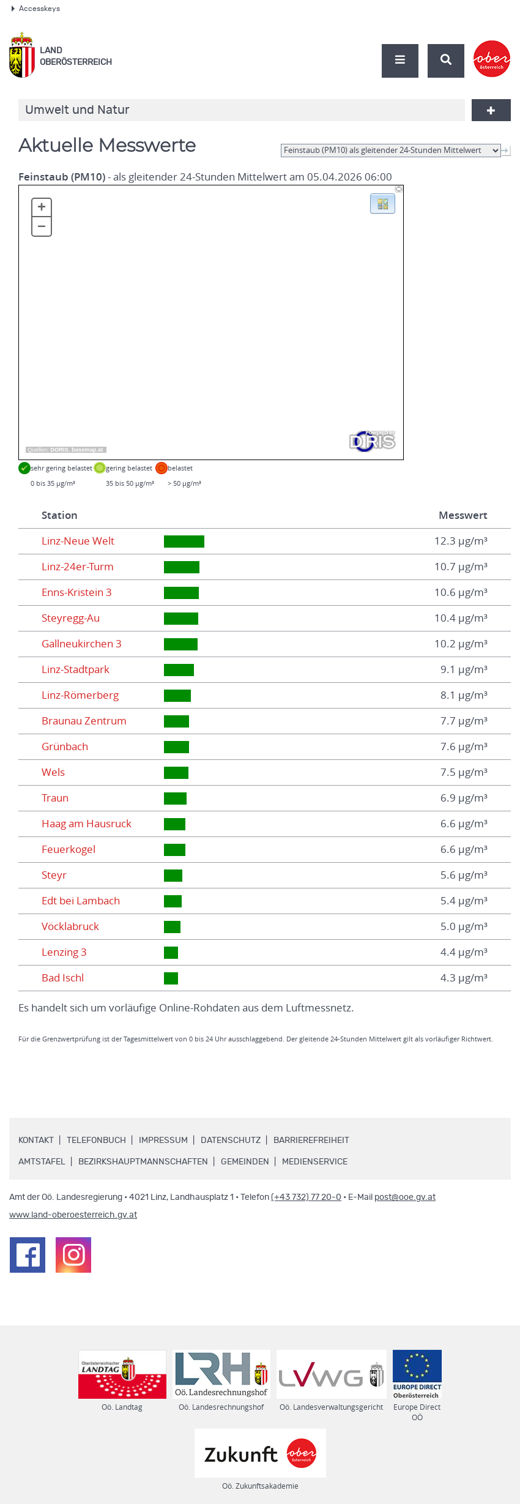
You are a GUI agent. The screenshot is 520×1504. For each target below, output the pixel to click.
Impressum (163, 1140)
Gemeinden (245, 1162)
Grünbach (65, 746)
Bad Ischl (63, 978)
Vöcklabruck (70, 926)
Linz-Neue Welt (78, 541)
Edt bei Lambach (81, 900)
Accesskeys (36, 8)
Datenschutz (231, 1140)
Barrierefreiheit (311, 1140)
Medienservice (314, 1162)
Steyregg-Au (71, 618)
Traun (55, 798)
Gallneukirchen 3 (82, 643)
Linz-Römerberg (80, 695)
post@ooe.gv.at (405, 1197)
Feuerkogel (68, 849)
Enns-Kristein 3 (77, 592)
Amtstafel (41, 1162)
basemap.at (87, 450)
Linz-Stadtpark (76, 669)
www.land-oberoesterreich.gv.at (73, 1215)
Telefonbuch (96, 1140)
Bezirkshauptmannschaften (143, 1162)
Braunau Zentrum (84, 721)
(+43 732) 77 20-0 (306, 1197)
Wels (53, 772)
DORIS (59, 450)
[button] (382, 202)
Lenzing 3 (64, 952)
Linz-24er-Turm (78, 566)
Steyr (54, 875)
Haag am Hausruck (87, 823)
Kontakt (36, 1140)
